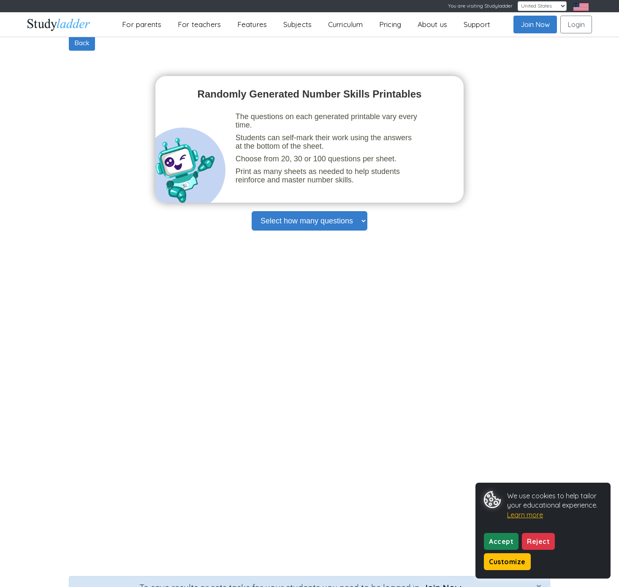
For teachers (199, 24)
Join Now (535, 24)
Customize (507, 561)
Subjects (297, 24)
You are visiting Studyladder (480, 6)
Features (252, 24)
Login (576, 24)
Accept (501, 541)
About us (433, 24)
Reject (538, 541)
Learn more (525, 515)
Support (477, 24)
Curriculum (345, 24)
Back (82, 42)
